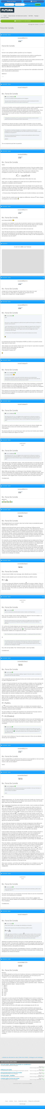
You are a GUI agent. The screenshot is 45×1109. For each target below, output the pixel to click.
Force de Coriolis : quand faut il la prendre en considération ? (16, 1064)
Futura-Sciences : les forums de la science (17, 15)
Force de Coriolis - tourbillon (8, 1075)
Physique (36, 15)
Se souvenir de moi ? (29, 4)
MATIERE (31, 15)
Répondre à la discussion (22, 21)
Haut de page (22, 1103)
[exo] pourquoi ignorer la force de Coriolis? (11, 1072)
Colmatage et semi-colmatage (35, 1057)
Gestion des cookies (22, 1101)
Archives (11, 1101)
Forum (5, 15)
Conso (15, 1101)
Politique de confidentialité (34, 1101)
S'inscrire (34, 1)
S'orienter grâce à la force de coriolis (10, 1078)
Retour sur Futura (11, 1)
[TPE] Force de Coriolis (6, 1069)
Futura (6, 1101)
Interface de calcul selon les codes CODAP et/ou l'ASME (15, 1057)
